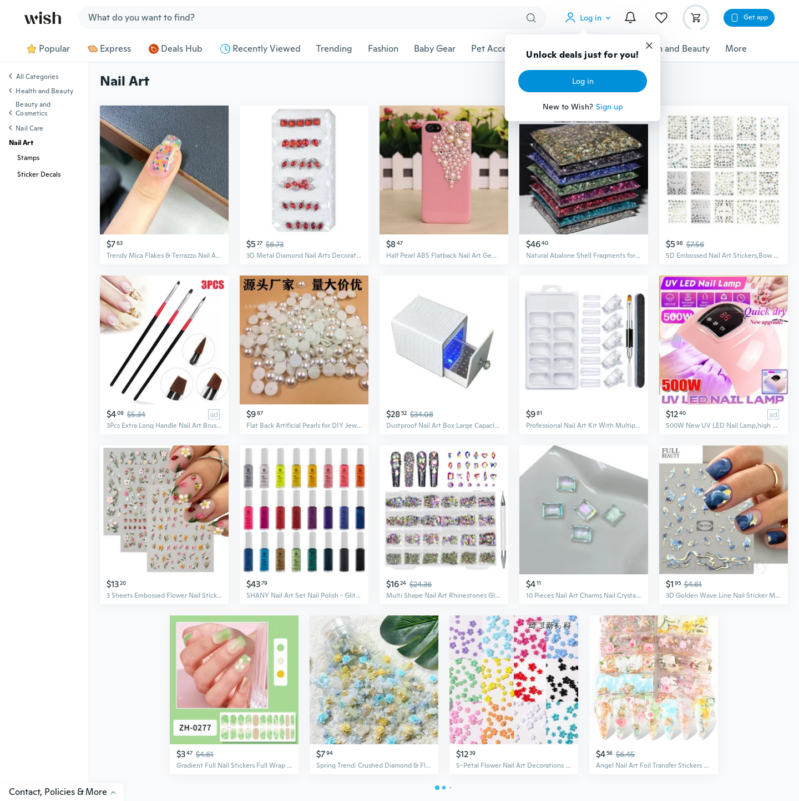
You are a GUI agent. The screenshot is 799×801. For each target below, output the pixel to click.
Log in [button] (583, 81)
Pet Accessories (502, 48)
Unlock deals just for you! (582, 55)
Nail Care (29, 128)
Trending (334, 48)
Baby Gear (435, 48)
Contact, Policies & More (66, 792)
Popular (48, 48)
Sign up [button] (609, 107)
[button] (590, 17)
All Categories (37, 77)
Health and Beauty (673, 48)
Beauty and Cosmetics (33, 109)
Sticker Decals (38, 174)
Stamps (28, 157)
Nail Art (21, 142)
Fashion (383, 48)
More (736, 48)
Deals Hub (176, 48)
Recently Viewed (260, 48)
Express (109, 48)
